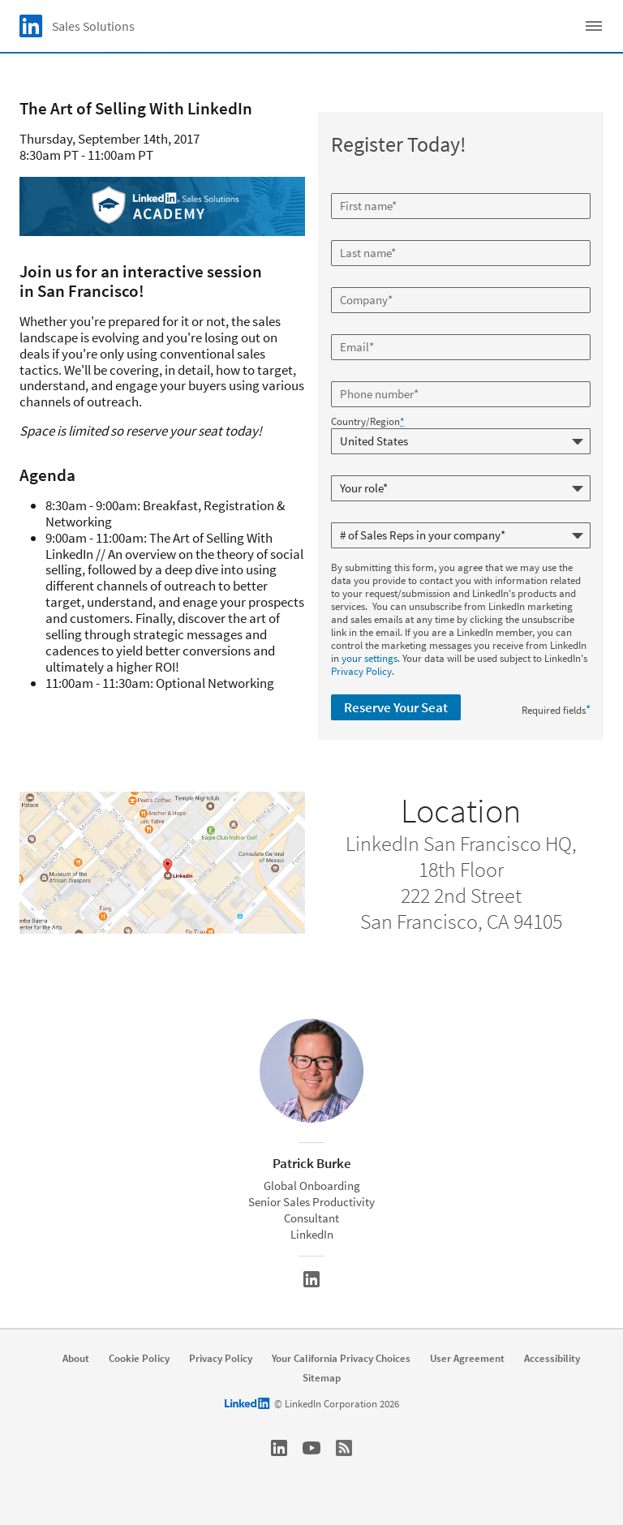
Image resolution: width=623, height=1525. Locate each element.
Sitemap (322, 1378)
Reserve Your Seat (396, 707)
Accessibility (552, 1358)
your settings (369, 658)
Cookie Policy (139, 1358)
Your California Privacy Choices (341, 1358)
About (75, 1358)
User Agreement (467, 1358)
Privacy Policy (361, 671)
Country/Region (367, 421)
